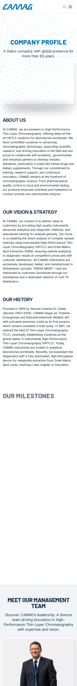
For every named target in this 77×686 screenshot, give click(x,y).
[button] (66, 7)
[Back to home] (18, 7)
